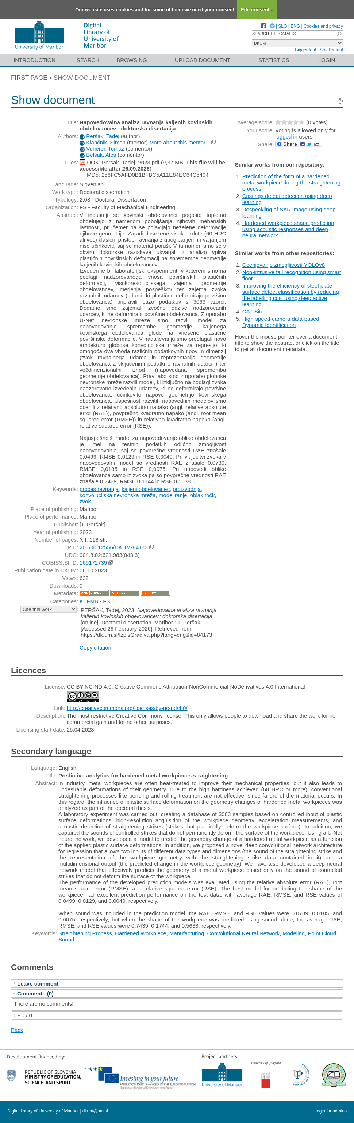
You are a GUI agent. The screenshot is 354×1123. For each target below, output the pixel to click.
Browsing (131, 60)
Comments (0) (35, 993)
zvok (85, 501)
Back (17, 1030)
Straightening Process (85, 933)
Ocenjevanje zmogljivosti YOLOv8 (283, 265)
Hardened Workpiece (140, 933)
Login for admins (330, 1111)
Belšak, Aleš (101, 155)
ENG (295, 26)
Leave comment (37, 983)
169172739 (93, 562)
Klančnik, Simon (106, 142)
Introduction (34, 60)
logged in (286, 136)
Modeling (293, 933)
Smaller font (331, 49)
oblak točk (202, 495)
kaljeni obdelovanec (146, 489)
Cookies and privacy (323, 26)
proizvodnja (187, 489)
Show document (82, 77)
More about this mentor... (179, 142)
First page (29, 77)
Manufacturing (186, 933)
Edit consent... (257, 9)
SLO (282, 26)
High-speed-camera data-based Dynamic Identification (280, 322)
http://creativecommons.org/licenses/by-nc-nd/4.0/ (127, 708)
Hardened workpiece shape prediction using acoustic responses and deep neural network (288, 229)
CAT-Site (253, 311)
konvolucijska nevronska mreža (117, 495)
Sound (66, 939)
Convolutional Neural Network (243, 933)
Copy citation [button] (95, 647)
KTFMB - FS (95, 601)
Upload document (203, 60)
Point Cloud (322, 933)
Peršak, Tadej (102, 136)
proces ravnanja (99, 489)
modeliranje (173, 495)
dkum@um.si (95, 1111)
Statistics (273, 60)
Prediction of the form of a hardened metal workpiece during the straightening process (291, 182)
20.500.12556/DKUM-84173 (114, 547)
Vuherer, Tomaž (105, 148)
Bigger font (305, 49)
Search (88, 60)
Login (326, 60)
